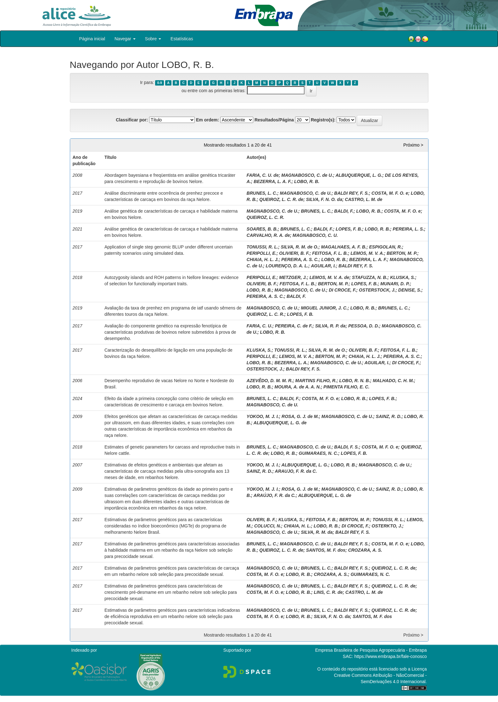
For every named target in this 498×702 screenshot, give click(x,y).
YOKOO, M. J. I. (263, 416)
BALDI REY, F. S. (351, 193)
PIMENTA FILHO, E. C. (346, 386)
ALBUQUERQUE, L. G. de (280, 422)
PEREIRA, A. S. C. (300, 259)
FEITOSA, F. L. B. (330, 253)
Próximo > (413, 145)
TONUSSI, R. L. (262, 246)
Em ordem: (207, 119)
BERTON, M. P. (402, 253)
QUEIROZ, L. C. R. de (281, 199)
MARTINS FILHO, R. (316, 380)
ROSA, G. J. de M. (300, 416)
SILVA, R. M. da (317, 532)
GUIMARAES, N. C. (318, 453)
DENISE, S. (409, 289)
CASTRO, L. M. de (363, 199)
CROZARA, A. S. (365, 550)
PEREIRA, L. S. (408, 228)
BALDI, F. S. (346, 446)
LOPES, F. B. (349, 228)
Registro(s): (323, 119)
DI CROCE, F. (342, 289)
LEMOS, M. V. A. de (330, 277)
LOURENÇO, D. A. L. (287, 265)
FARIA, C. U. (259, 325)
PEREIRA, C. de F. (293, 325)
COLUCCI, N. (267, 525)
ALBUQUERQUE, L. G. (358, 175)
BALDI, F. (343, 211)
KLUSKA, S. (402, 277)
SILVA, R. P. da (330, 325)
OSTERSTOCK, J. (377, 289)
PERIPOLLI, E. (262, 253)
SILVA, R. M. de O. (299, 246)
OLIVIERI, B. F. (294, 253)
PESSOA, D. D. (363, 325)
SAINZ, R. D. (389, 416)
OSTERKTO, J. (387, 525)
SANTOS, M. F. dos (325, 550)
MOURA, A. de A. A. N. (297, 386)
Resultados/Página (274, 119)
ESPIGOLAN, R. (385, 246)
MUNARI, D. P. (395, 283)
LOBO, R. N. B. (354, 380)
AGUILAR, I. (323, 265)
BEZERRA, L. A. (290, 362)
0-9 (159, 83)
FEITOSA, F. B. (321, 519)
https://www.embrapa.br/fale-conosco (390, 656)
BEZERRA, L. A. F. (272, 181)
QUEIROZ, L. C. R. (265, 217)
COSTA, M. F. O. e (390, 193)
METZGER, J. (293, 277)
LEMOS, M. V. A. (367, 253)
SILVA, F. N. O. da (324, 199)
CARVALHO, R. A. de (268, 235)
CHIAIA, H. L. (297, 525)
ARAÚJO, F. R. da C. (275, 495)
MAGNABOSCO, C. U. (315, 235)
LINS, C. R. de (328, 592)
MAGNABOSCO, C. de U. (307, 175)
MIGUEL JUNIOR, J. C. (324, 307)
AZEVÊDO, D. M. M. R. (270, 380)
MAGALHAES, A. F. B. (344, 246)
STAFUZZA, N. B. (370, 277)
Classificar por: (132, 119)
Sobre (153, 38)
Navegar (125, 38)
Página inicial (92, 38)
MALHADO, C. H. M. (393, 380)
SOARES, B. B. (262, 228)
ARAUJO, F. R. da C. (296, 471)
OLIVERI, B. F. (363, 350)
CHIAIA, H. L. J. (263, 259)
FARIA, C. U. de (263, 175)
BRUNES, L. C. (262, 193)
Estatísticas (182, 38)
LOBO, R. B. (306, 181)
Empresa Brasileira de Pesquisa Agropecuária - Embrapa (371, 650)
